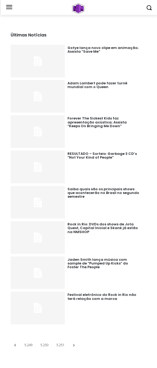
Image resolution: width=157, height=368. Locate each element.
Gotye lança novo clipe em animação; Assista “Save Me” (103, 49)
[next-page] (74, 345)
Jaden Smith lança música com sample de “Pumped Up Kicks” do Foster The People (97, 263)
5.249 (28, 345)
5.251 (61, 345)
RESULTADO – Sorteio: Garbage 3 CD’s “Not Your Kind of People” (102, 155)
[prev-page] (15, 345)
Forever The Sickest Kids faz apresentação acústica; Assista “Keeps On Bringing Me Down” (97, 122)
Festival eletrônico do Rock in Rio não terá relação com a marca (101, 296)
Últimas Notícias (28, 35)
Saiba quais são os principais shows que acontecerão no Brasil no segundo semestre (103, 193)
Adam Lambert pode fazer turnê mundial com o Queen (97, 85)
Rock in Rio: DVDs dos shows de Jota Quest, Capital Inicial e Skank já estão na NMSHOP (102, 228)
